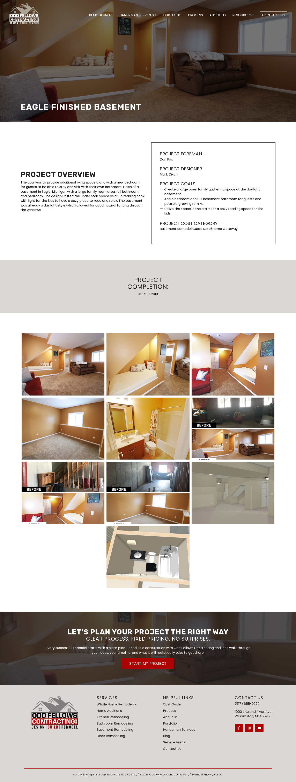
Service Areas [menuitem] (174, 742)
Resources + (243, 15)
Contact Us (273, 15)
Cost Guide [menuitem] (172, 704)
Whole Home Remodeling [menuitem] (117, 704)
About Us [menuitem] (170, 717)
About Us (217, 15)
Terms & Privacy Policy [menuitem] (207, 774)
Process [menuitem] (169, 710)
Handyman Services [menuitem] (179, 729)
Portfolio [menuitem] (170, 723)
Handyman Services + (138, 15)
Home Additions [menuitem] (109, 710)
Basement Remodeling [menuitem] (115, 729)
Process (195, 15)
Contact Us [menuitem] (172, 748)
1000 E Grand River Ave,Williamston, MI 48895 (253, 714)
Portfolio (172, 15)
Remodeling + (101, 15)
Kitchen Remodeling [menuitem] (113, 717)
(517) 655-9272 (247, 703)
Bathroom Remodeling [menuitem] (115, 723)
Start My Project (148, 663)
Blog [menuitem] (166, 736)
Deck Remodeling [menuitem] (111, 736)
